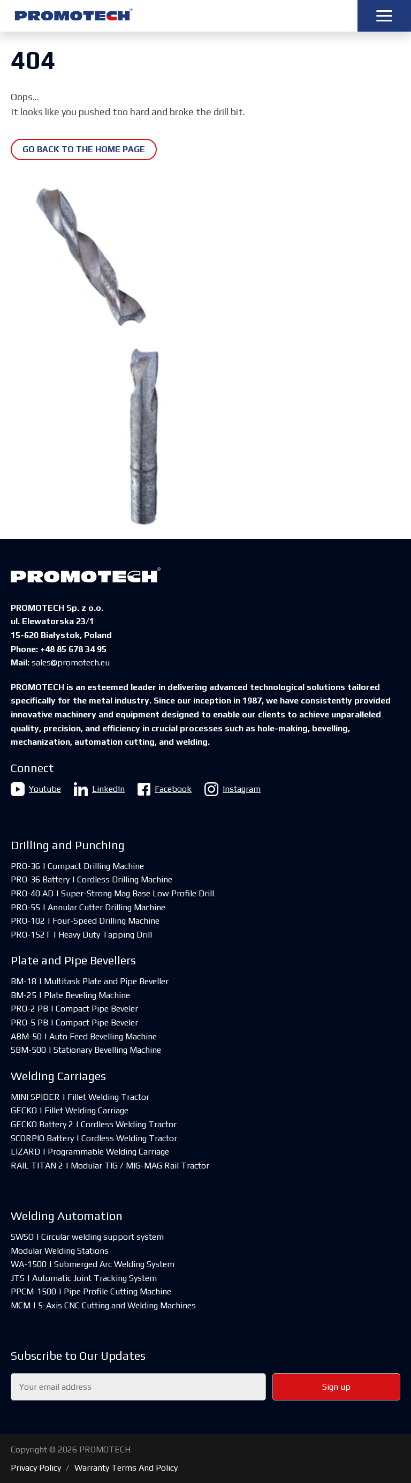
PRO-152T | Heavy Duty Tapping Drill (81, 935)
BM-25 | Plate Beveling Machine (70, 995)
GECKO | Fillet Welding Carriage (69, 1110)
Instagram (232, 789)
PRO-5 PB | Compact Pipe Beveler (74, 1022)
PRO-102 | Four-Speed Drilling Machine (85, 921)
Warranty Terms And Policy (126, 1468)
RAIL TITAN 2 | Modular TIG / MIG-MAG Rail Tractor (110, 1165)
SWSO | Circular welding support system (87, 1237)
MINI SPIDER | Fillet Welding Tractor (80, 1097)
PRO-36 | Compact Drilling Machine (77, 866)
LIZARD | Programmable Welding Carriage (90, 1152)
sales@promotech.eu (71, 662)
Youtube (36, 789)
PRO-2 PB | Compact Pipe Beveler (74, 1008)
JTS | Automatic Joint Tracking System (84, 1278)
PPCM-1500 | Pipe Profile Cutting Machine (91, 1291)
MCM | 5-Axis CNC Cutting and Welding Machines (103, 1305)
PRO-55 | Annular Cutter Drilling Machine (88, 907)
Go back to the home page (83, 149)
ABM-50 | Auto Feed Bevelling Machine (84, 1036)
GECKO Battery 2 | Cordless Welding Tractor (94, 1124)
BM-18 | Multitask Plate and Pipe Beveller (90, 981)
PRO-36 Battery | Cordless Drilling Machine (91, 879)
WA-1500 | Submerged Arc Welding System (92, 1264)
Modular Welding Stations (60, 1251)
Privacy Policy (36, 1468)
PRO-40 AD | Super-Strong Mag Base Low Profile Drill (112, 893)
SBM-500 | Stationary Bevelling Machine (86, 1050)
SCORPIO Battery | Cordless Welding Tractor (94, 1138)
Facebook (165, 789)
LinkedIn (99, 789)
